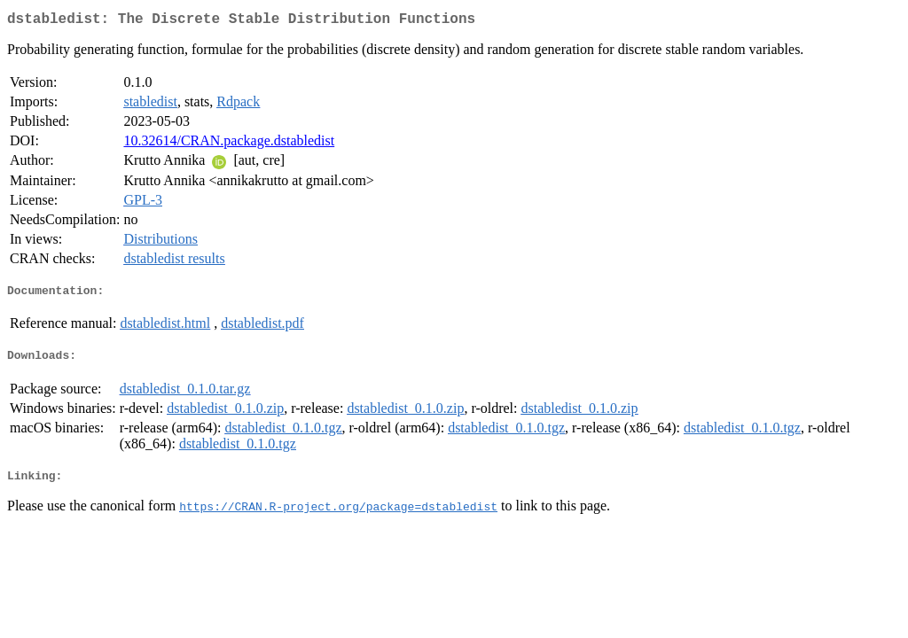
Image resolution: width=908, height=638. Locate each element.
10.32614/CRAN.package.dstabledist (228, 144)
